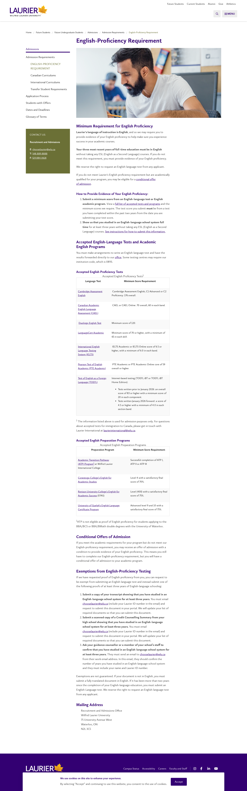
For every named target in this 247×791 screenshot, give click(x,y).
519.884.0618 (39, 157)
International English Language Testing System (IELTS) (89, 350)
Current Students (196, 3)
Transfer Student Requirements (49, 89)
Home (29, 32)
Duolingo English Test (90, 322)
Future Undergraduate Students (69, 32)
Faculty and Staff (178, 768)
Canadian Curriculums (43, 75)
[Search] (215, 14)
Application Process (37, 96)
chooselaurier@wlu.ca (95, 603)
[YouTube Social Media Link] (216, 768)
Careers (162, 768)
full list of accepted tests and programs (137, 204)
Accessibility (148, 768)
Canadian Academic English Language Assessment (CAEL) (88, 309)
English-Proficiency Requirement (45, 66)
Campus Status (131, 768)
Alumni (211, 3)
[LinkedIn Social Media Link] (209, 768)
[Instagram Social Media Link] (195, 768)
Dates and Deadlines (38, 110)
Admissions (93, 32)
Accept (179, 781)
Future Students (175, 3)
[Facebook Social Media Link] (202, 768)
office (118, 257)
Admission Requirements (113, 32)
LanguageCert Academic (91, 332)
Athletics (231, 3)
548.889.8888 (39, 153)
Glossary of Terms (36, 116)
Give (220, 3)
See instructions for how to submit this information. (135, 231)
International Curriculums (45, 82)
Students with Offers (38, 103)
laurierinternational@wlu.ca (119, 430)
